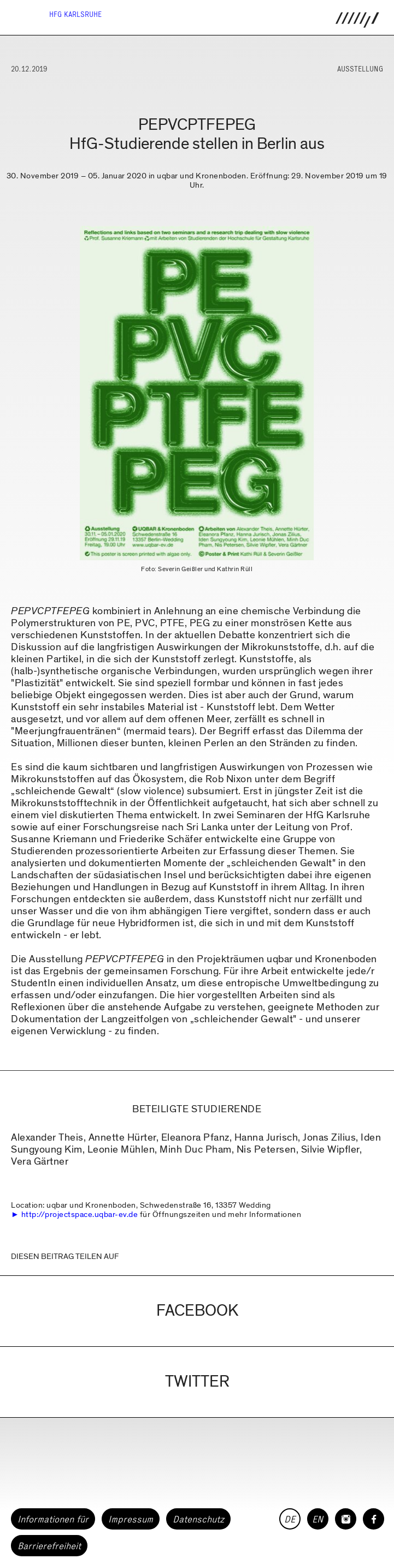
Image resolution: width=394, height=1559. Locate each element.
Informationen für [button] (53, 1519)
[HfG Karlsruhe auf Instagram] (345, 1519)
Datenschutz (198, 1519)
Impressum (130, 1519)
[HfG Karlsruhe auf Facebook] (373, 1519)
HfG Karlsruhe (75, 14)
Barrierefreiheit (49, 1546)
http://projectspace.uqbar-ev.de (79, 1214)
